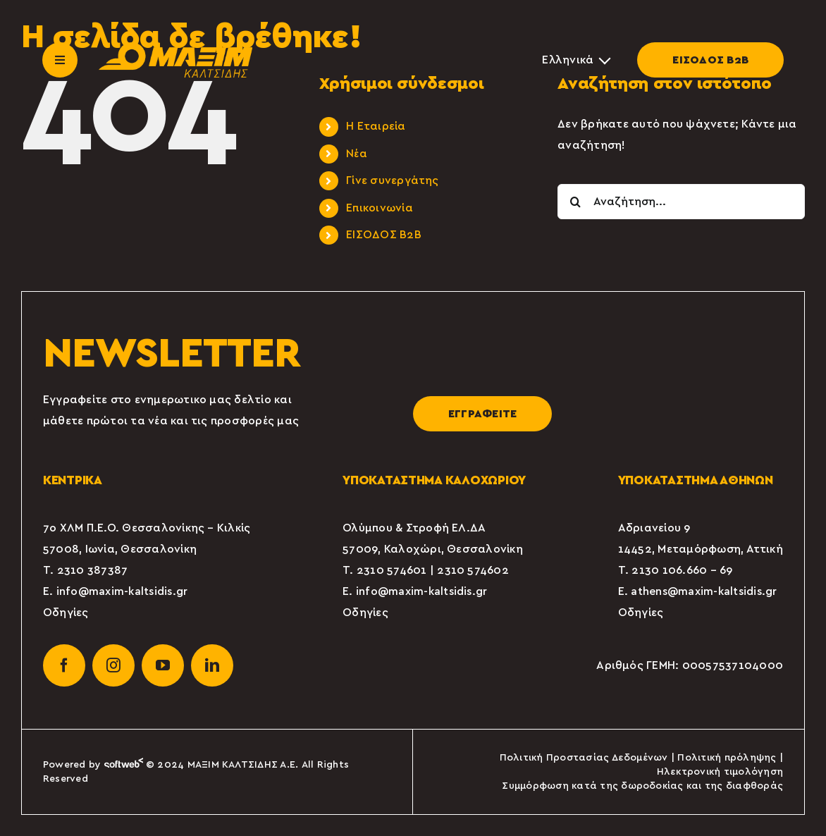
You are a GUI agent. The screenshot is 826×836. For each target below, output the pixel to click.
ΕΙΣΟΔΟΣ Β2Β (710, 60)
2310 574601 (392, 570)
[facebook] (64, 665)
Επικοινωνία (379, 208)
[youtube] (163, 665)
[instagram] (113, 665)
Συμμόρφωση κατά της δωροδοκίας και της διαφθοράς (642, 786)
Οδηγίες (66, 612)
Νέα (356, 153)
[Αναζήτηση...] (681, 201)
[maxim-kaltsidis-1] (175, 48)
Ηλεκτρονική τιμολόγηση (720, 772)
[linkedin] (212, 665)
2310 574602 (473, 570)
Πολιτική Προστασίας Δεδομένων (584, 758)
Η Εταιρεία (375, 126)
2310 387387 (92, 570)
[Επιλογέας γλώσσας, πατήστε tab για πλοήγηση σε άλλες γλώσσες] (575, 60)
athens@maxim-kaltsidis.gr (704, 591)
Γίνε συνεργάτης (392, 180)
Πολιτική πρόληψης (726, 758)
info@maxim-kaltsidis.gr (122, 591)
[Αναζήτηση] (575, 201)
